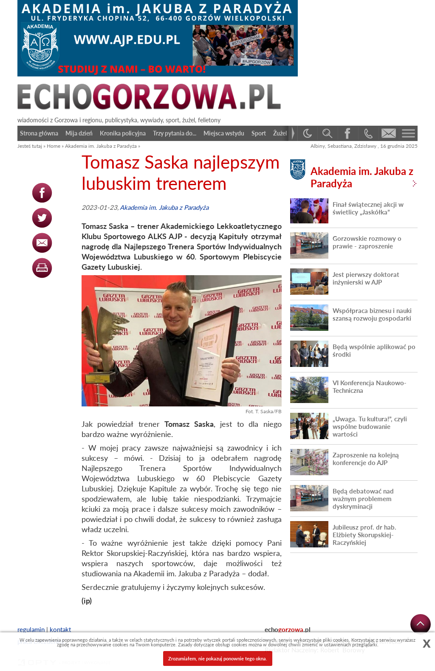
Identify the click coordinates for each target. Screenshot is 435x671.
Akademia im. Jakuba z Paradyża (101, 146)
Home (53, 146)
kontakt (60, 629)
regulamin (31, 629)
